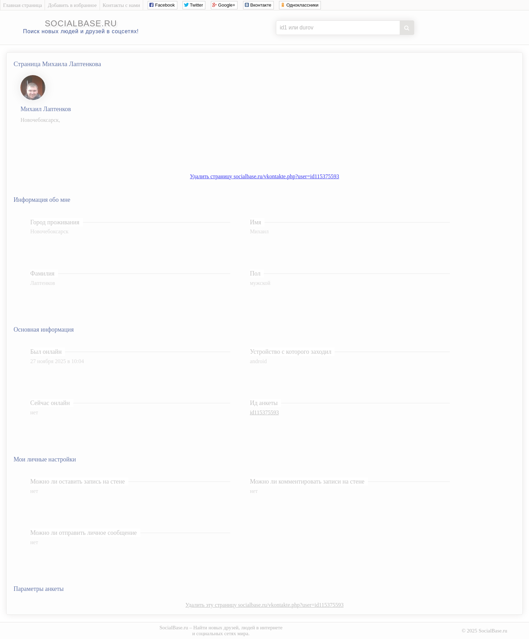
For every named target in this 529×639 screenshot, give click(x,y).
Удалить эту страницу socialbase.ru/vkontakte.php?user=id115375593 (264, 605)
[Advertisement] (271, 144)
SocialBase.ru (173, 627)
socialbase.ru (81, 23)
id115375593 (264, 412)
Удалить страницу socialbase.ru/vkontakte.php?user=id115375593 (264, 176)
